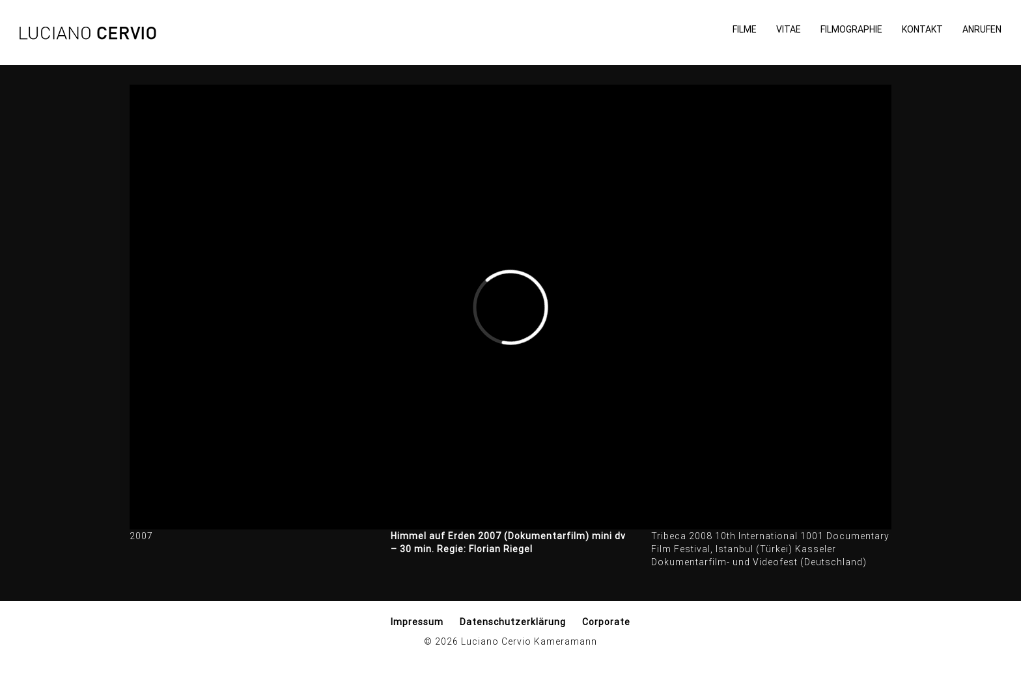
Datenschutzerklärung (513, 622)
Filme (745, 30)
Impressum (417, 622)
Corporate (606, 622)
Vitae (788, 30)
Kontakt (922, 30)
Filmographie (851, 30)
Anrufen (981, 30)
